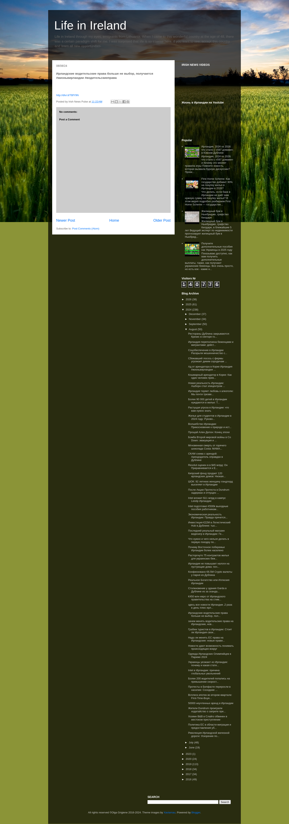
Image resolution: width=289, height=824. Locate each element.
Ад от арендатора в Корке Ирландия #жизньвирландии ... (210, 368)
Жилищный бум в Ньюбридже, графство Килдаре (214, 214)
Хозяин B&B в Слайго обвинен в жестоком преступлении (207, 718)
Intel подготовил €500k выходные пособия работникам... (208, 508)
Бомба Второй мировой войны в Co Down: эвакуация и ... (209, 439)
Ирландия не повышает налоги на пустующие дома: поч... (208, 565)
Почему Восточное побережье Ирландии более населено (206, 549)
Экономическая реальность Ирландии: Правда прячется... (207, 516)
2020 (189, 758)
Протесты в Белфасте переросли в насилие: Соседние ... (209, 688)
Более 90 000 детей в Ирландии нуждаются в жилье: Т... (207, 401)
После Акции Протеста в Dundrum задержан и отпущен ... (208, 491)
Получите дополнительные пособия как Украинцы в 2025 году (216, 246)
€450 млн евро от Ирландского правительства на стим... (206, 598)
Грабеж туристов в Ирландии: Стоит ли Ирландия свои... (210, 631)
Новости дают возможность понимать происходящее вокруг (211, 647)
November (195, 319)
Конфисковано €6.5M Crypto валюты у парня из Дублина (210, 573)
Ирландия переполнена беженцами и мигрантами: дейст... (210, 343)
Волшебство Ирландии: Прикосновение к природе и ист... (209, 425)
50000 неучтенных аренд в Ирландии (210, 703)
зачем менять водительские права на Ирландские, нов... (210, 623)
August (193, 329)
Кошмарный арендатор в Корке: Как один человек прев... (210, 376)
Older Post (162, 220)
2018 (189, 769)
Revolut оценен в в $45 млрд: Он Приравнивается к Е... (208, 467)
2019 (189, 764)
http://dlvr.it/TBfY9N (67, 95)
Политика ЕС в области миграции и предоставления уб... (209, 726)
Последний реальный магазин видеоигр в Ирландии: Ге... (206, 532)
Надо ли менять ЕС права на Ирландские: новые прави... (206, 639)
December (195, 314)
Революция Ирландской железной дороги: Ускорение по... (208, 734)
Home (114, 220)
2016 (189, 779)
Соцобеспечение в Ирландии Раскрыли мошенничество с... (207, 352)
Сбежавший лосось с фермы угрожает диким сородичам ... (207, 360)
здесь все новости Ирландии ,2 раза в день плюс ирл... (210, 606)
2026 (189, 299)
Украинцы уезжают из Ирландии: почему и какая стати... (208, 664)
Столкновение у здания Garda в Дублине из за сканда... (207, 590)
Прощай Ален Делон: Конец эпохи (209, 432)
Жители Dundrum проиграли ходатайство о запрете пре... (207, 710)
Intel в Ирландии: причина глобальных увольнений (204, 672)
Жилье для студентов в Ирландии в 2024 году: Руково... (209, 417)
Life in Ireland (90, 25)
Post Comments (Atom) (85, 228)
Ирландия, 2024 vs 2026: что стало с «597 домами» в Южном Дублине (217, 149)
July (191, 742)
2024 (189, 309)
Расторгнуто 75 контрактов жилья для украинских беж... (208, 557)
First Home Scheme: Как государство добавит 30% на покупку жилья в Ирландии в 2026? (216, 183)
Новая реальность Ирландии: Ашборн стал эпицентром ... (206, 385)
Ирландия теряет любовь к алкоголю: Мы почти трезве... (210, 393)
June (192, 747)
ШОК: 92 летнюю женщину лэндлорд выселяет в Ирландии (210, 483)
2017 (189, 774)
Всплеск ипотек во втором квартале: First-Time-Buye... (210, 696)
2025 (189, 304)
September (195, 324)
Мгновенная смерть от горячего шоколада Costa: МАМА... (207, 447)
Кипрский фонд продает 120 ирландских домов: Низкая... (207, 475)
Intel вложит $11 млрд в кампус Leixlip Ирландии (207, 499)
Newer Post (65, 220)
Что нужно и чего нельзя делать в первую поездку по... (208, 540)
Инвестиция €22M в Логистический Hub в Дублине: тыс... (209, 524)
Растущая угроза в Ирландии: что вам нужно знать (208, 409)
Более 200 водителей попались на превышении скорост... (209, 680)
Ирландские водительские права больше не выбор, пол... (208, 614)
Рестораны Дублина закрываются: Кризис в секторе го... (209, 335)
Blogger (195, 812)
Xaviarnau (170, 812)
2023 (189, 753)
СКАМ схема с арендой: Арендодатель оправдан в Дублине (205, 456)
